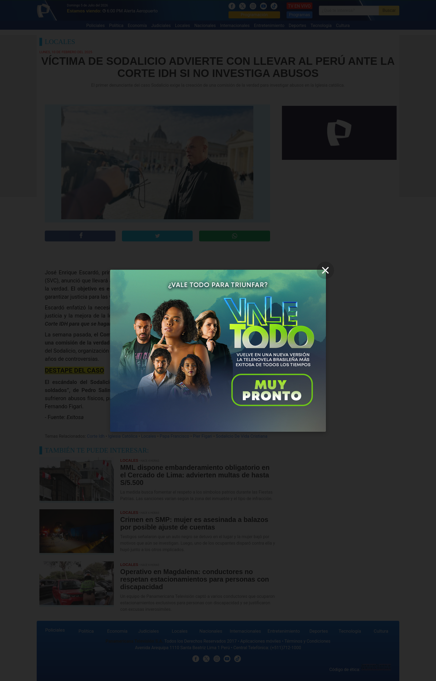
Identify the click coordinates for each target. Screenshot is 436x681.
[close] (325, 270)
